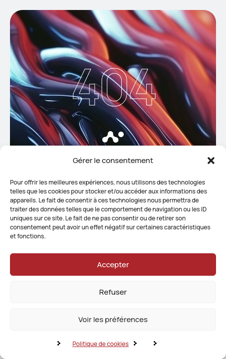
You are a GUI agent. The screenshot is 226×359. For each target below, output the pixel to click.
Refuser (113, 292)
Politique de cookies (100, 344)
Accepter (113, 264)
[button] (211, 161)
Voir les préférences (113, 319)
